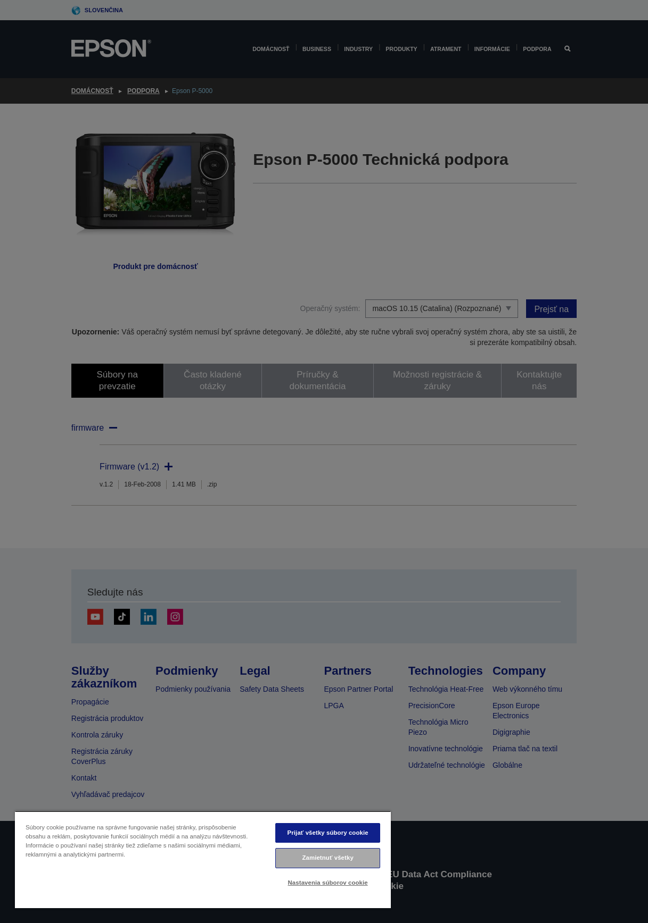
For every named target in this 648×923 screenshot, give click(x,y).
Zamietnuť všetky (327, 857)
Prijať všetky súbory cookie (328, 832)
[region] (203, 859)
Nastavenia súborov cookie (328, 882)
